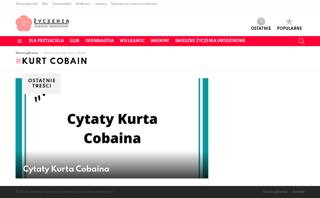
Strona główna (275, 191)
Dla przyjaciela (27, 4)
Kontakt (299, 191)
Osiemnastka (61, 4)
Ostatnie (261, 24)
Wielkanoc (83, 4)
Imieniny (101, 4)
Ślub (45, 4)
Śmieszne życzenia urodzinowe (134, 4)
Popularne (289, 24)
